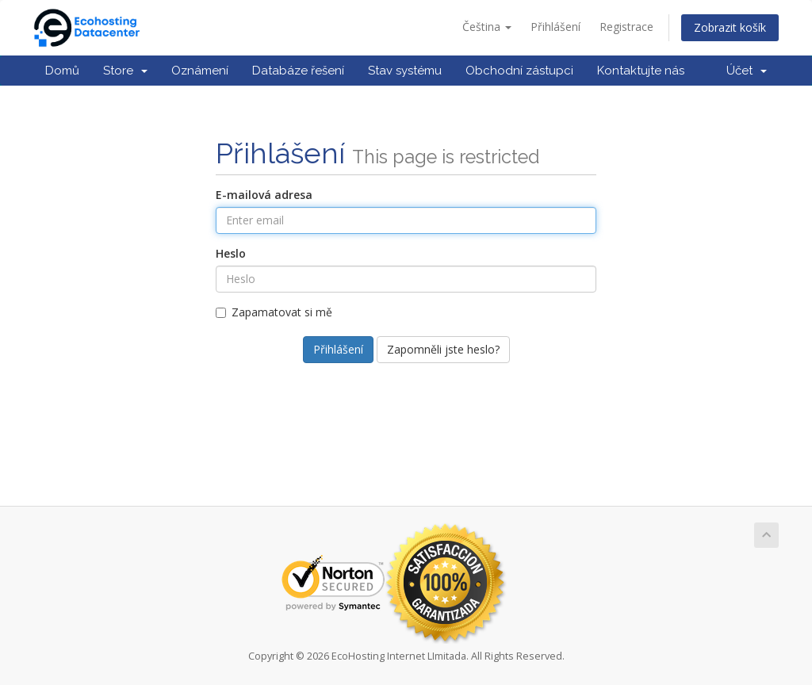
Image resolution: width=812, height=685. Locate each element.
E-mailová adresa (264, 194)
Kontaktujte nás (640, 70)
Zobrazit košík (730, 27)
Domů (62, 70)
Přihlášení (555, 26)
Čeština (486, 26)
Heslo (231, 253)
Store (125, 70)
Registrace (626, 26)
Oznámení (199, 70)
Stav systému (405, 70)
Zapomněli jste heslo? (443, 349)
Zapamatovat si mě (274, 312)
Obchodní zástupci (519, 70)
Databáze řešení (298, 70)
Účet (746, 70)
